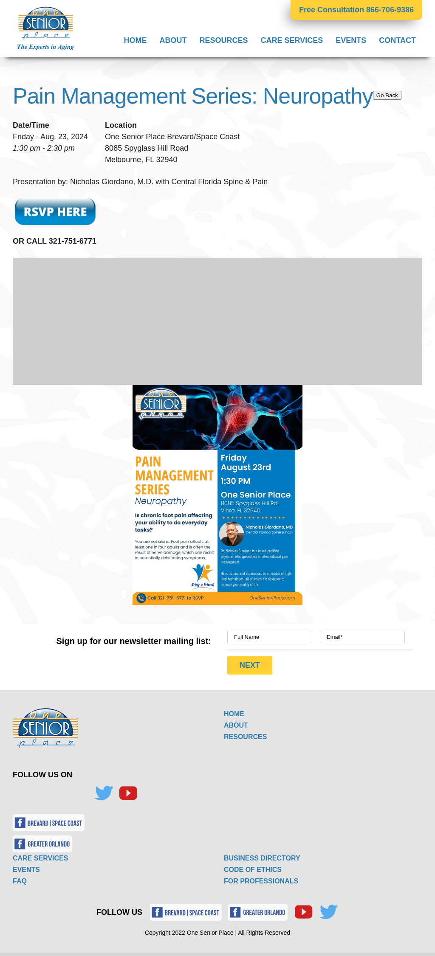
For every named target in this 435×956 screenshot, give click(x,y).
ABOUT (236, 722)
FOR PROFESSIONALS (261, 878)
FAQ (20, 878)
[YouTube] (127, 790)
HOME (234, 711)
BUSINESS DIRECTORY (262, 855)
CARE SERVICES (40, 855)
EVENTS (26, 867)
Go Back (387, 95)
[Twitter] (103, 790)
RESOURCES (245, 734)
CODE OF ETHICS (253, 867)
